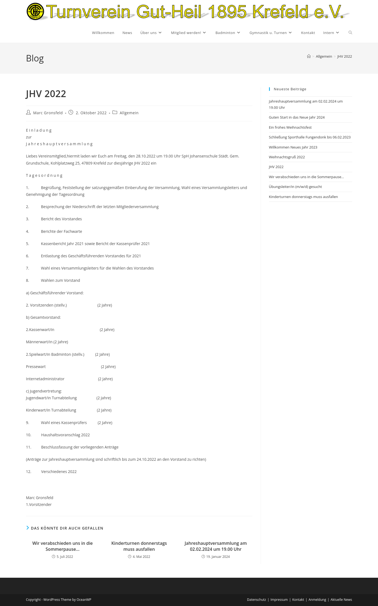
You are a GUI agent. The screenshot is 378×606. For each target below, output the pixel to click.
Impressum (279, 599)
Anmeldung (317, 599)
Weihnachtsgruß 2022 (287, 156)
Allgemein (129, 112)
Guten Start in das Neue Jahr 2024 (297, 117)
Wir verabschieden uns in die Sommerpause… (62, 546)
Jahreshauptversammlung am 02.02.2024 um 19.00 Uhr (216, 546)
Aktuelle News (341, 599)
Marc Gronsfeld (48, 112)
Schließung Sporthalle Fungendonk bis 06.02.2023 (310, 137)
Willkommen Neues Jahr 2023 (293, 147)
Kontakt (298, 599)
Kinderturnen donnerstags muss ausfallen (139, 546)
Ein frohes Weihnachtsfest (290, 127)
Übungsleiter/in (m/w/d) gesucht (295, 186)
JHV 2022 (345, 56)
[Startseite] (309, 56)
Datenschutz (256, 599)
